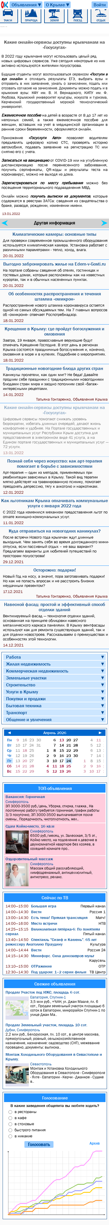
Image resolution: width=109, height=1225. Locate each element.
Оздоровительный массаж (29, 858)
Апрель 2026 (54, 732)
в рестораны (26, 1111)
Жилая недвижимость (28, 663)
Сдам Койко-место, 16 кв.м (30, 826)
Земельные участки (26, 677)
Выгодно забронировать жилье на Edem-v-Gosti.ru (54, 263)
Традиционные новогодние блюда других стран (54, 368)
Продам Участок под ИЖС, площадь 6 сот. (43, 992)
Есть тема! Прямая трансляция (46, 917)
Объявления (27, 5)
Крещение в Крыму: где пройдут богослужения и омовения (54, 331)
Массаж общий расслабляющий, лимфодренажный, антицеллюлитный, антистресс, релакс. (55, 874)
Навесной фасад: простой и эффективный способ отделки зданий (54, 607)
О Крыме (58, 5)
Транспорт (16, 712)
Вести (24, 911)
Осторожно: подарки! (54, 569)
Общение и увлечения (28, 719)
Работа (13, 657)
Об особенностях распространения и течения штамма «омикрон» (54, 296)
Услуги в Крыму (22, 691)
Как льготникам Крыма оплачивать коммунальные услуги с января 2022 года (54, 503)
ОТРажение (29, 966)
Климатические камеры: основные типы (54, 234)
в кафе (20, 1117)
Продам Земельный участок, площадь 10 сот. (46, 1025)
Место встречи (31, 923)
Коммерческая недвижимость (37, 670)
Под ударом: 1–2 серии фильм (46, 972)
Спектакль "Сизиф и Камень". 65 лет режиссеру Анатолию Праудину (51, 941)
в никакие (23, 1136)
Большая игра (31, 906)
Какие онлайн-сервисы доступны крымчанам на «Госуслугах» (54, 410)
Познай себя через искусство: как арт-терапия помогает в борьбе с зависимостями (54, 463)
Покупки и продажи (26, 698)
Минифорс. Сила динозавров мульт (50, 955)
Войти (100, 4)
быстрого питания (30, 1130)
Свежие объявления (54, 983)
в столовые (24, 1123)
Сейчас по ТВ (55, 897)
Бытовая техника (24, 705)
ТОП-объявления (55, 788)
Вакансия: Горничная (25, 796)
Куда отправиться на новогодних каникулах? (55, 530)
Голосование (55, 1097)
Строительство (20, 684)
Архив (95, 1143)
